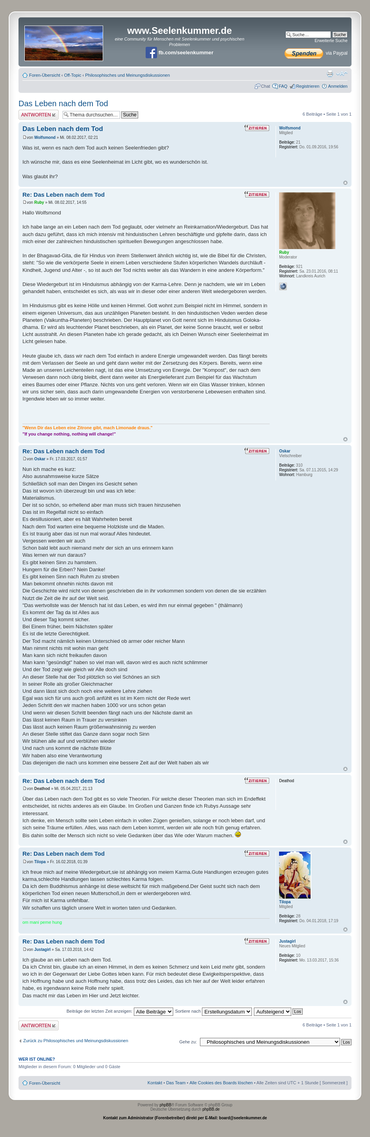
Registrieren (307, 86)
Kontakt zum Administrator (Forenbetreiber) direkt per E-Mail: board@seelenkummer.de (185, 1118)
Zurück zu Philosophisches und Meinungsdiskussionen (75, 1040)
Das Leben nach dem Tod (63, 103)
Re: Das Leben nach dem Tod (63, 194)
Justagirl (42, 949)
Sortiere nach (213, 1011)
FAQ (283, 86)
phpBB (165, 1105)
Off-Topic (72, 75)
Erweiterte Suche (331, 40)
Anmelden (338, 86)
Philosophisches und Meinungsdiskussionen (127, 75)
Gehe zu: (188, 1041)
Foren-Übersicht (44, 75)
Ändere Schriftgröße (342, 73)
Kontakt (155, 1082)
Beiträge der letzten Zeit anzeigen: (120, 1011)
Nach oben (345, 183)
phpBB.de (211, 1109)
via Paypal (316, 53)
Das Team (175, 1082)
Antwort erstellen (38, 115)
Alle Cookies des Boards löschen (221, 1082)
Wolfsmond (45, 137)
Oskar (39, 459)
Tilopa (40, 862)
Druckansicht (330, 73)
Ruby (39, 202)
